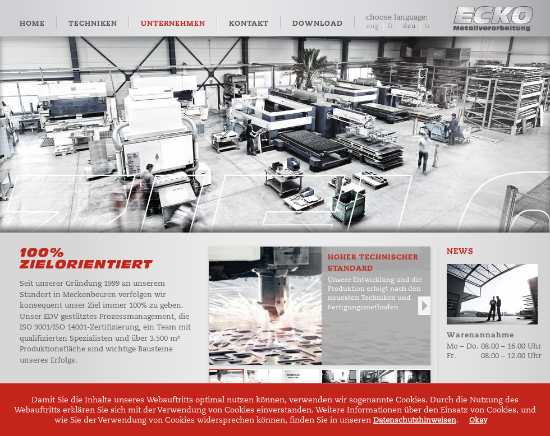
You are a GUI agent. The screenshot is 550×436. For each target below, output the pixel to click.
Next (422, 305)
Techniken (92, 23)
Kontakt (249, 23)
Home (32, 23)
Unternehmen (173, 23)
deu (409, 26)
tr (428, 26)
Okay (478, 420)
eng (372, 26)
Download (317, 23)
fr (391, 26)
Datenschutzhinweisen (414, 420)
